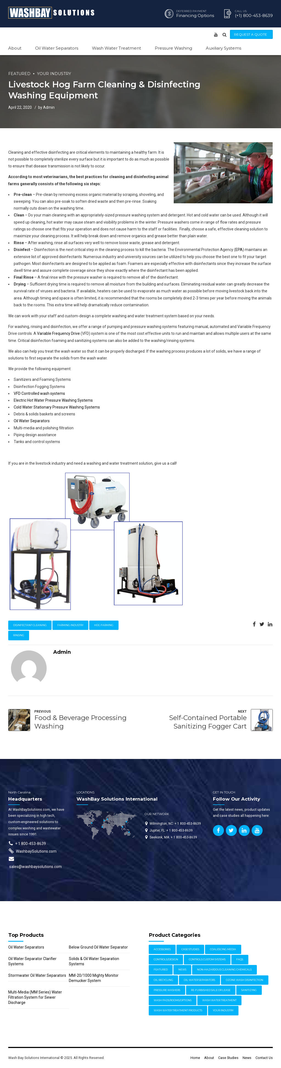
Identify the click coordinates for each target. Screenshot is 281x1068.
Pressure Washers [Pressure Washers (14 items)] (167, 990)
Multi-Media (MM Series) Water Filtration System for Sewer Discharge (35, 997)
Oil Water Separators (56, 48)
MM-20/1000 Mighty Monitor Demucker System (94, 978)
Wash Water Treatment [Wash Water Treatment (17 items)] (219, 1000)
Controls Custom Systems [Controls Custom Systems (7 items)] (207, 959)
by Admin (46, 107)
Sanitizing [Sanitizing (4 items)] (249, 990)
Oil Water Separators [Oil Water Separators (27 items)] (199, 979)
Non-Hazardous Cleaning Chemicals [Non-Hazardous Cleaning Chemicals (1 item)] (224, 969)
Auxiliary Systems (223, 48)
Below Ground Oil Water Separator (98, 947)
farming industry (70, 625)
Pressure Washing (173, 48)
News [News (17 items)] (182, 969)
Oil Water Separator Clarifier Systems (32, 961)
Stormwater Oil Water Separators (37, 975)
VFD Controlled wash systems (39, 393)
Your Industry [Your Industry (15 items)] (223, 1010)
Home (195, 1058)
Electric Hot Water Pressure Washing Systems (53, 400)
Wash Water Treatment (116, 48)
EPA (239, 249)
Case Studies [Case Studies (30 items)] (190, 949)
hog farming (103, 625)
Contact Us (264, 1058)
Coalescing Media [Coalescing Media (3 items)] (223, 949)
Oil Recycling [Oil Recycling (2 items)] (163, 979)
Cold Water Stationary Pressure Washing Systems (57, 407)
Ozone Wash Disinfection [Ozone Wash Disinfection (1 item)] (244, 979)
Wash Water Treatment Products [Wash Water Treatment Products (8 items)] (178, 1010)
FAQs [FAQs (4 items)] (239, 959)
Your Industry (54, 73)
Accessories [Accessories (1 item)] (162, 949)
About (14, 48)
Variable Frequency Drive (58, 333)
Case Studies (228, 1058)
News (247, 1058)
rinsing (18, 635)
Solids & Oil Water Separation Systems (94, 961)
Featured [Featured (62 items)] (161, 969)
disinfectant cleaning (30, 625)
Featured (19, 73)
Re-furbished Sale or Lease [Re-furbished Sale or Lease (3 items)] (211, 990)
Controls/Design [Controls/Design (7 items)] (166, 959)
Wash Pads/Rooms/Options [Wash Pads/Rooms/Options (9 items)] (173, 1000)
